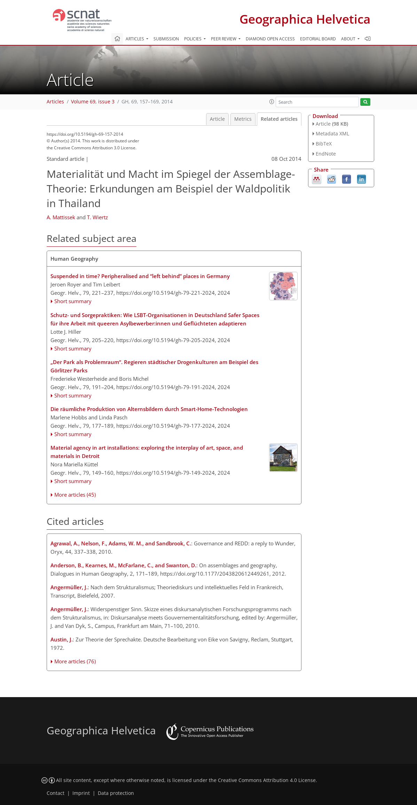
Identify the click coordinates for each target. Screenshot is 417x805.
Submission (166, 39)
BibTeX (324, 143)
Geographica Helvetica (304, 19)
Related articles (279, 119)
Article (217, 119)
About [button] (348, 39)
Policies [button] (193, 39)
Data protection (116, 793)
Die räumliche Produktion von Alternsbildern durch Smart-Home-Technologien (149, 408)
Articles (55, 101)
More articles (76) (75, 661)
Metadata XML (332, 133)
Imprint (81, 793)
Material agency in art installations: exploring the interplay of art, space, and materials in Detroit (146, 451)
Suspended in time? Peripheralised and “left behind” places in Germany (140, 276)
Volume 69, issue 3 (93, 101)
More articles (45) (75, 494)
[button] (271, 101)
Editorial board (318, 39)
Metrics (243, 119)
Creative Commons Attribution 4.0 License (267, 780)
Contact (55, 793)
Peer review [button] (224, 39)
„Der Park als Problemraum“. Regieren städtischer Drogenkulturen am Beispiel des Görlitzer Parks (154, 366)
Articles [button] (135, 39)
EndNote (326, 153)
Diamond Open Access (270, 39)
